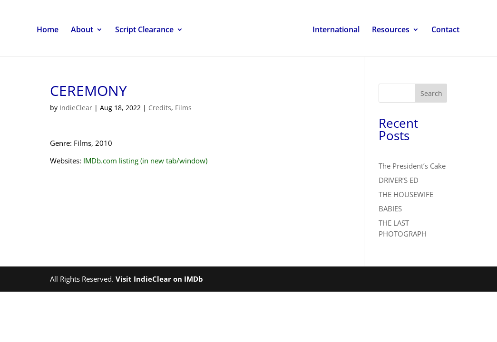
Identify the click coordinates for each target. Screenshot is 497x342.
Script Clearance (144, 30)
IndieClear (75, 107)
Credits (159, 107)
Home (47, 30)
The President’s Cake (412, 166)
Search (431, 93)
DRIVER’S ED (399, 180)
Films (183, 107)
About (82, 30)
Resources (390, 30)
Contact (445, 30)
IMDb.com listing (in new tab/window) (145, 160)
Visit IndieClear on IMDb (159, 279)
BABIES (390, 208)
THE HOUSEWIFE (406, 194)
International (336, 30)
